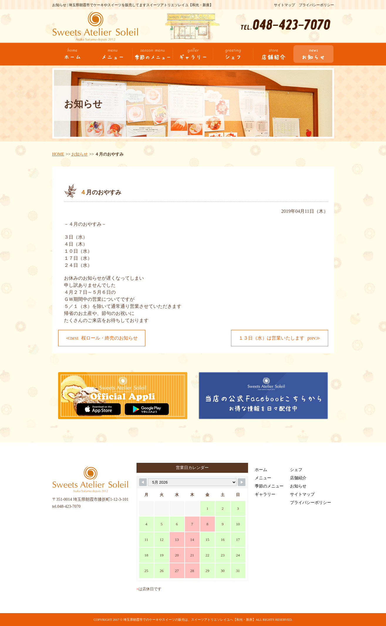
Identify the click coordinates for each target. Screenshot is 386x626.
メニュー (263, 478)
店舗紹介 (298, 478)
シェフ (296, 470)
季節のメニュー (269, 486)
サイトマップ (284, 5)
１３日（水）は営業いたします (271, 337)
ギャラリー (265, 494)
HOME (58, 154)
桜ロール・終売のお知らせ (109, 337)
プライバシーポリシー (316, 5)
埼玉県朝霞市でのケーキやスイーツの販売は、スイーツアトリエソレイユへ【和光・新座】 (189, 619)
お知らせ (79, 154)
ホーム (261, 470)
